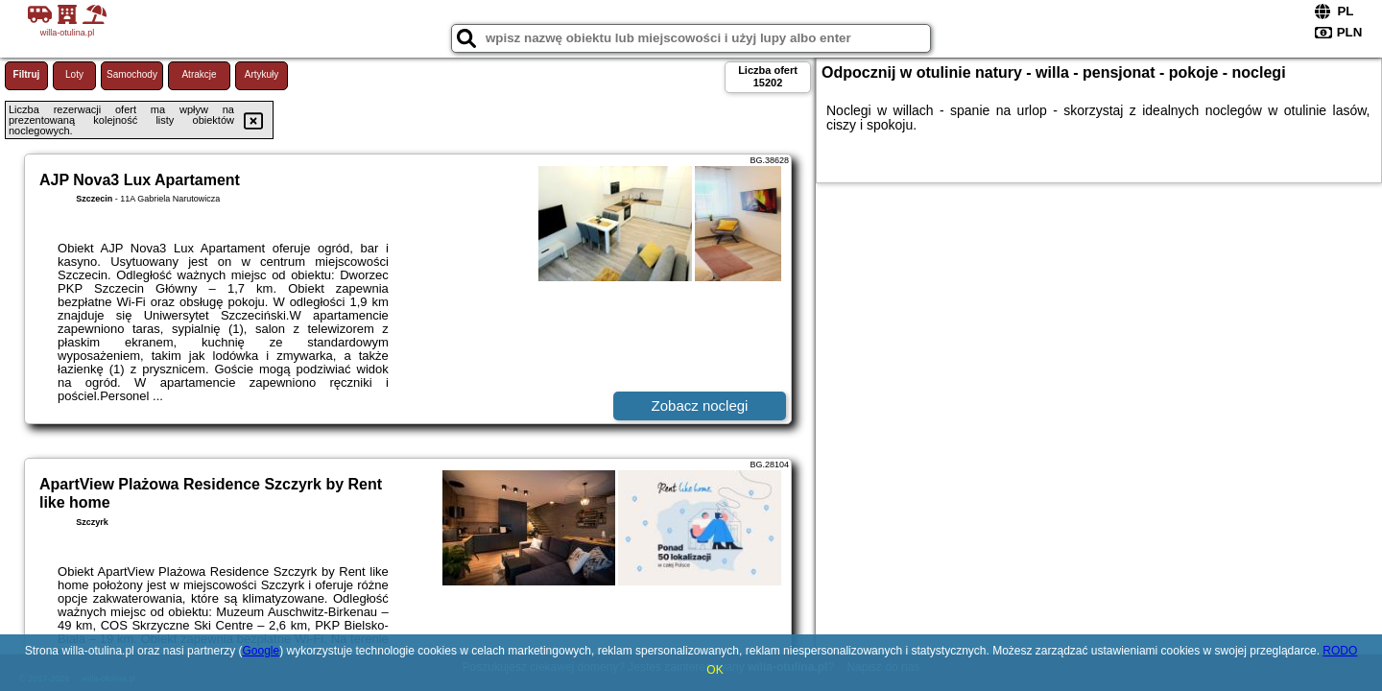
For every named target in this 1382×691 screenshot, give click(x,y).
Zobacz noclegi (700, 405)
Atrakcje (198, 74)
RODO (1339, 650)
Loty (74, 74)
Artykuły (262, 74)
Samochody (132, 74)
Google (260, 650)
